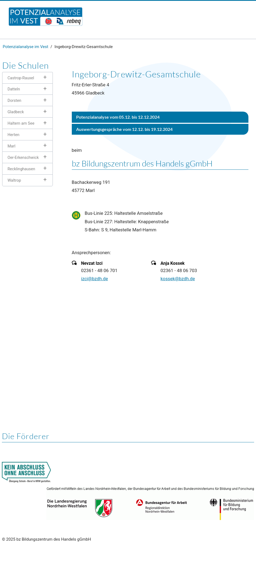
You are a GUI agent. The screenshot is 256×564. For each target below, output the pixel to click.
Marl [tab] (11, 146)
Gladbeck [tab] (16, 111)
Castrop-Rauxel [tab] (21, 77)
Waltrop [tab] (14, 180)
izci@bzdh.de (94, 278)
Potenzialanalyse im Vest (25, 46)
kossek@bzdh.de (178, 278)
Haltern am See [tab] (21, 123)
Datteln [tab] (14, 89)
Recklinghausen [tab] (21, 168)
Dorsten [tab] (14, 100)
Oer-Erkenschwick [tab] (23, 157)
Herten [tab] (14, 134)
